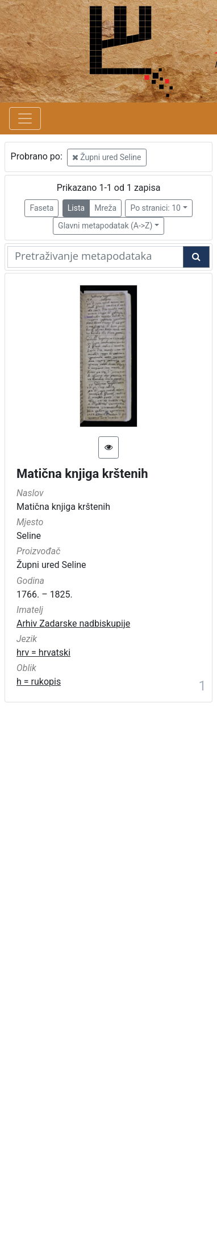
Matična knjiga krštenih (82, 474)
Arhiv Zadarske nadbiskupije (73, 623)
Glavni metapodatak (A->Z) (105, 225)
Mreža (105, 207)
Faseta (41, 207)
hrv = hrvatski (43, 652)
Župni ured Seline (106, 157)
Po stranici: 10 (155, 207)
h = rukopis (38, 681)
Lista (76, 207)
